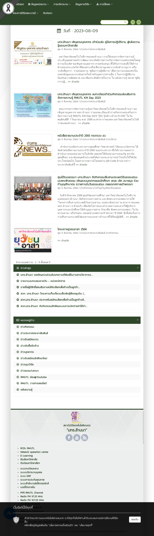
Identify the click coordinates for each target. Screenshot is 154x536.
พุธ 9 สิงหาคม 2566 (68, 49)
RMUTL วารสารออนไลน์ (31, 383)
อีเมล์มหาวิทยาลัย (28, 459)
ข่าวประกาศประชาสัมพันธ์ (92, 49)
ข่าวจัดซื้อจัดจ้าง (27, 346)
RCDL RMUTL (27, 448)
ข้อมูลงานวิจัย (83, 4)
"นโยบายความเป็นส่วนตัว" (61, 525)
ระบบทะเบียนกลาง (29, 469)
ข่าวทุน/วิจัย (25, 364)
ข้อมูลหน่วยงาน (38, 4)
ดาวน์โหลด (104, 4)
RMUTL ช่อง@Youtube (31, 377)
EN (139, 22)
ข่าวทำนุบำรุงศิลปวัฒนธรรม (107, 188)
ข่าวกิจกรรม (86, 188)
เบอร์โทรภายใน (27, 487)
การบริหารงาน (62, 4)
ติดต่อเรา (47, 13)
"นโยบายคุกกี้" (86, 525)
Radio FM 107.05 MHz (32, 500)
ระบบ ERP (25, 476)
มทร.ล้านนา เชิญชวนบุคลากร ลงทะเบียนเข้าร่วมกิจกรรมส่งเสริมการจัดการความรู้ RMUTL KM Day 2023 (96, 96)
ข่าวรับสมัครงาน (27, 339)
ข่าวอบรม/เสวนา (27, 371)
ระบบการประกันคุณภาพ (32, 480)
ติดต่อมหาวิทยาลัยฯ (30, 463)
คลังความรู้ (24, 390)
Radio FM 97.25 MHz (31, 496)
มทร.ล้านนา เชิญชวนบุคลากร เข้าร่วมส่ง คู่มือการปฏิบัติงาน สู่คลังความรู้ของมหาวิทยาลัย (99, 44)
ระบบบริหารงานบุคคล (31, 472)
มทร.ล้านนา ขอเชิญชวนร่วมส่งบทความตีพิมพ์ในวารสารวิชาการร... (54, 275)
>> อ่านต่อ (73, 81)
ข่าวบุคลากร (25, 352)
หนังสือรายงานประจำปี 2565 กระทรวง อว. (82, 135)
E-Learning (26, 456)
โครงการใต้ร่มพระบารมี (26, 13)
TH (133, 22)
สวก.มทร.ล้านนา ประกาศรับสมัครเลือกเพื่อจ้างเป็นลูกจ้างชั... (50, 300)
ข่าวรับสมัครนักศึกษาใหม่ (31, 358)
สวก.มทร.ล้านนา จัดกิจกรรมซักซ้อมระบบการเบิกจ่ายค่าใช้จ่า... (51, 306)
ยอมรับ (134, 519)
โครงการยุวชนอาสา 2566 (72, 229)
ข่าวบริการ (111, 139)
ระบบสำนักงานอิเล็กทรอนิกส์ (34, 483)
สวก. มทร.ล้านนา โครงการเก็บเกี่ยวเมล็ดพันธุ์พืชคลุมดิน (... (50, 293)
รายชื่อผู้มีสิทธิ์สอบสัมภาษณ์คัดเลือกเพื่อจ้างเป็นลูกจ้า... (48, 287)
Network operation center (34, 452)
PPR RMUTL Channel (31, 493)
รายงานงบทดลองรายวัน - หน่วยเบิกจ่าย (40, 281)
